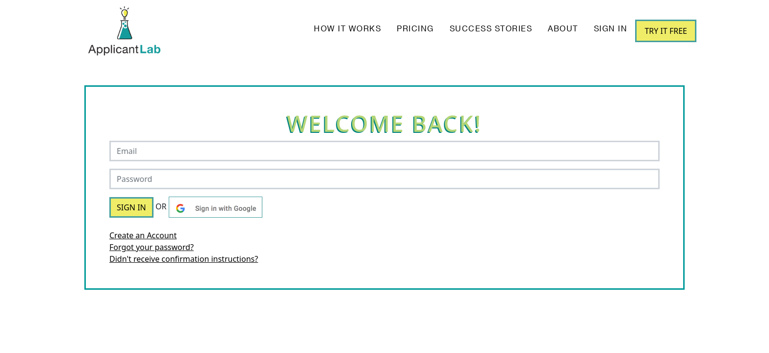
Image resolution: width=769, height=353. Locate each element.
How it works (347, 29)
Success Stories (491, 29)
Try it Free (665, 30)
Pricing (415, 29)
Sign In (611, 29)
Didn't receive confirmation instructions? (183, 258)
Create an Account (143, 235)
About (563, 29)
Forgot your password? (151, 247)
